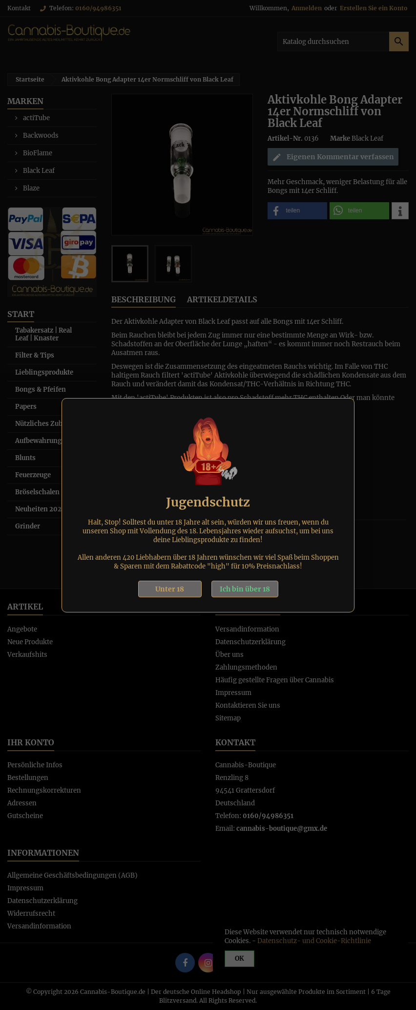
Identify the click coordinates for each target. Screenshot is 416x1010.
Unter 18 (169, 589)
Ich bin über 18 (245, 589)
